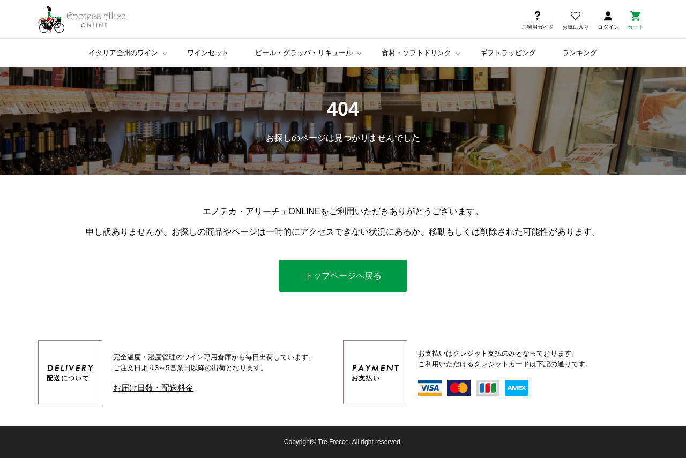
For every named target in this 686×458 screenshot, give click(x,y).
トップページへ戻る (343, 275)
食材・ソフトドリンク (416, 53)
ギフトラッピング (508, 53)
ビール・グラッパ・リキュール (304, 53)
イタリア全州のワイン (123, 53)
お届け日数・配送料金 (153, 387)
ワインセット (208, 53)
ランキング (579, 53)
